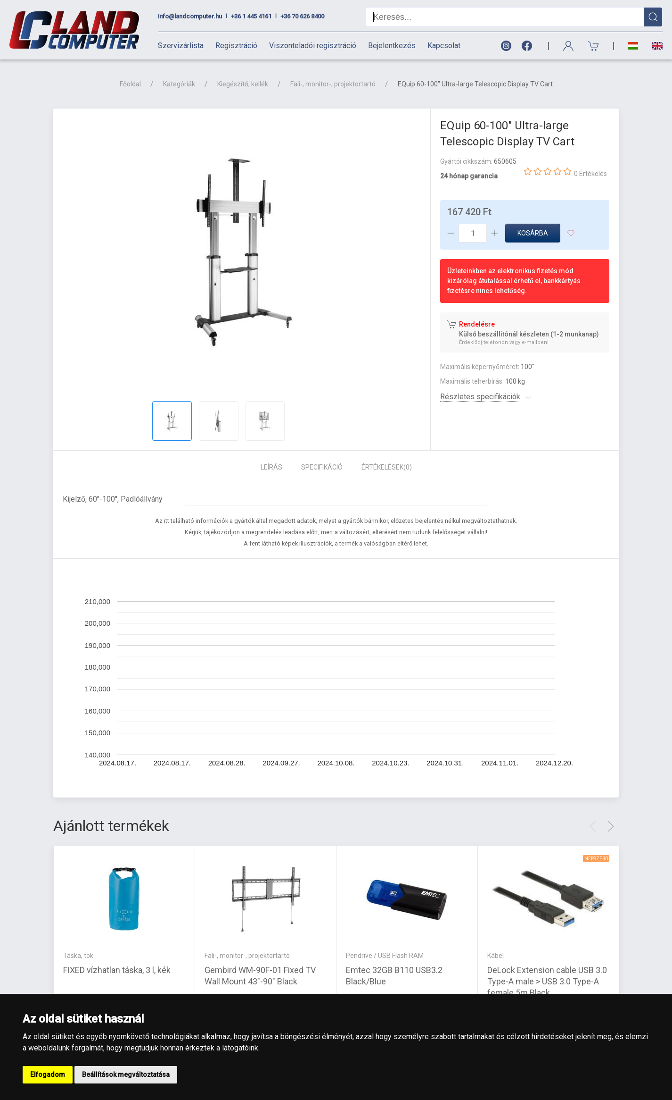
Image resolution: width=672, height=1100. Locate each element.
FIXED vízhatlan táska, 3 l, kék (117, 969)
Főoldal (130, 84)
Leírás (271, 467)
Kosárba (532, 233)
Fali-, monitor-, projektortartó (333, 84)
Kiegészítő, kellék (242, 84)
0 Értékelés (590, 173)
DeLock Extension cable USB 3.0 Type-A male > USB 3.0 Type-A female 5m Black (547, 981)
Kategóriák (179, 84)
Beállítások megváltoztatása (126, 1074)
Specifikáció (322, 467)
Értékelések (386, 467)
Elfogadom (47, 1074)
